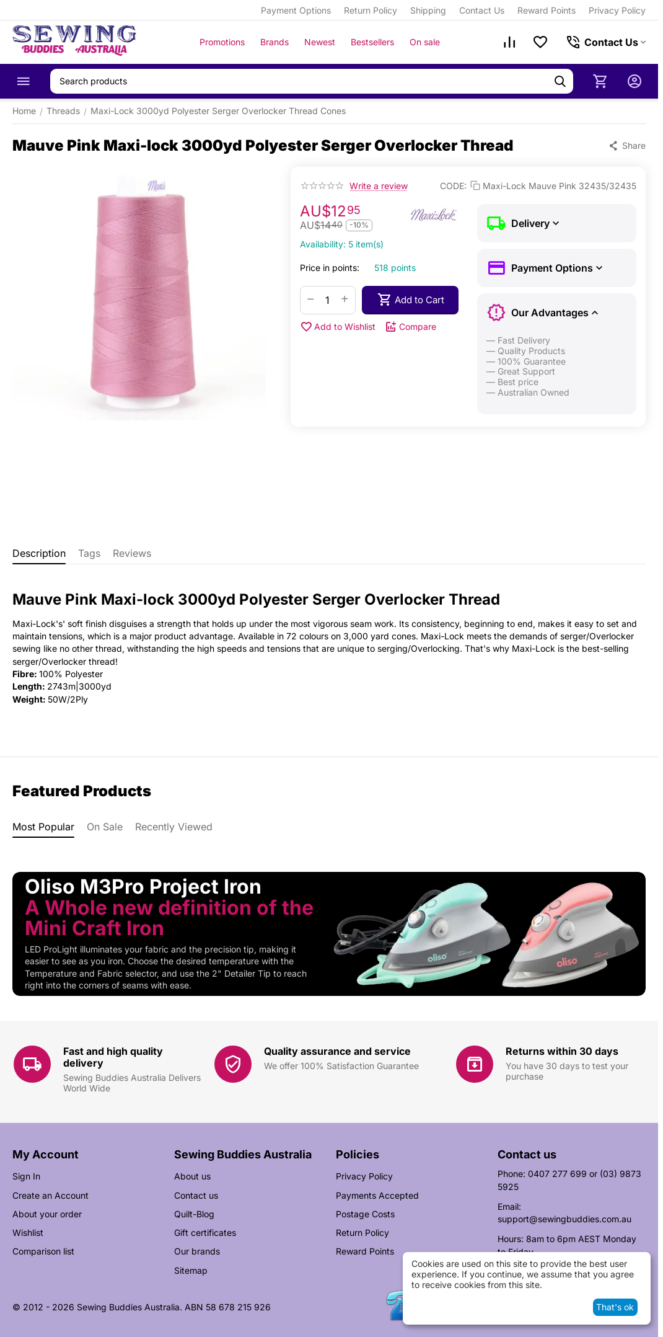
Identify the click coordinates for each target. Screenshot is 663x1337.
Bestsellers (372, 42)
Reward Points (546, 10)
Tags (89, 553)
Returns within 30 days (562, 1051)
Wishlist (27, 1232)
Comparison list (43, 1251)
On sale (425, 42)
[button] (627, 145)
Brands (274, 42)
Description (39, 553)
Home (24, 110)
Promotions (222, 42)
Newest (319, 42)
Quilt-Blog (194, 1214)
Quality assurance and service (337, 1051)
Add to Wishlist (337, 327)
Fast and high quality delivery (113, 1057)
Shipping (428, 10)
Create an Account (50, 1195)
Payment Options (296, 10)
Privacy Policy (617, 10)
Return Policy (370, 10)
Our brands (197, 1251)
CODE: (453, 185)
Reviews (132, 553)
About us (192, 1176)
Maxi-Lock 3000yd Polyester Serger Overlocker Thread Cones (218, 110)
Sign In (26, 1176)
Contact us (196, 1195)
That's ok (615, 1307)
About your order (47, 1214)
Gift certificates (205, 1232)
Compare (410, 327)
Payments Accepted (377, 1195)
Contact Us (481, 10)
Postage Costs (365, 1214)
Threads (63, 110)
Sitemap (191, 1270)
